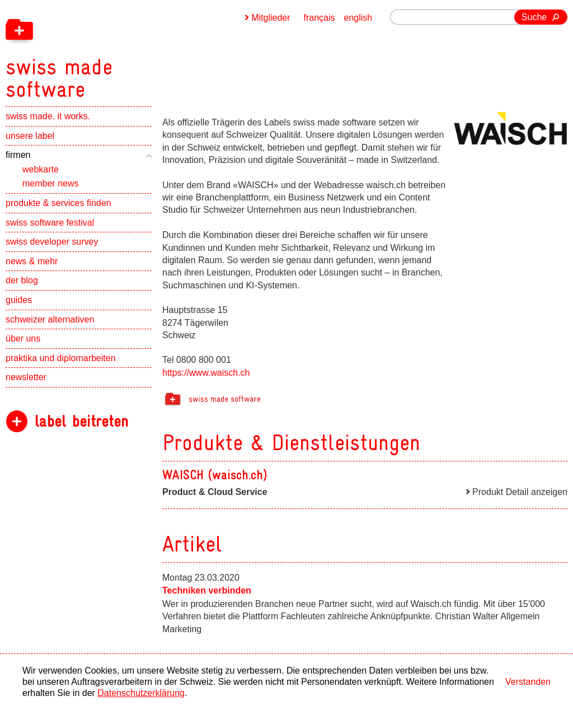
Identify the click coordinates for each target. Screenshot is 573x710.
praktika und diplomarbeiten (61, 358)
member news (50, 183)
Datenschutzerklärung (141, 693)
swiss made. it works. (48, 116)
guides (19, 300)
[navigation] (117, 50)
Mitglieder (270, 17)
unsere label (30, 136)
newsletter (26, 377)
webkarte (40, 169)
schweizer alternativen (50, 319)
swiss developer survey (52, 241)
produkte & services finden (58, 203)
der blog (22, 280)
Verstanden (528, 681)
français (319, 17)
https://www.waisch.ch (206, 372)
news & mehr (32, 261)
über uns (23, 338)
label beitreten (81, 421)
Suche (534, 17)
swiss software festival (50, 222)
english (358, 17)
